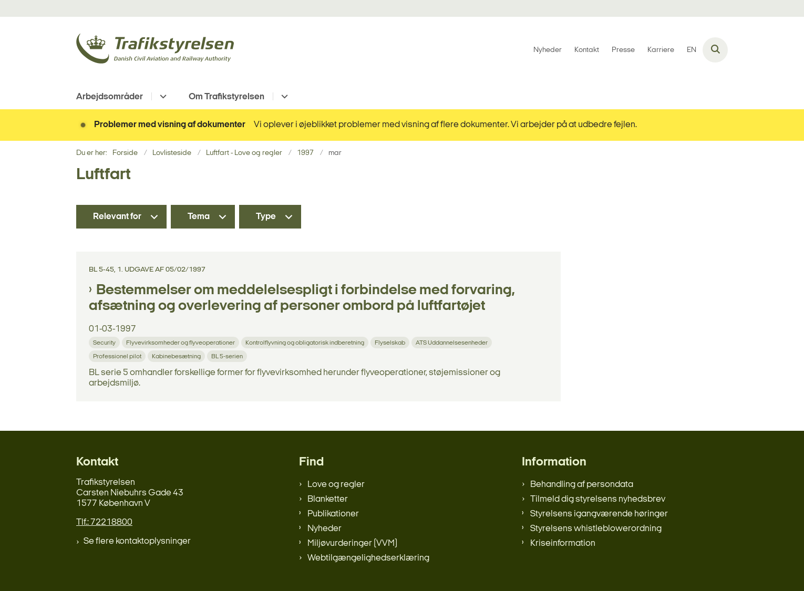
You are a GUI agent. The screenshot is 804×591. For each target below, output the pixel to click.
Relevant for (117, 216)
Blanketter (327, 499)
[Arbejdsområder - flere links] (161, 96)
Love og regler (336, 484)
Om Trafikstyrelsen (226, 96)
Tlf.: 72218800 (104, 522)
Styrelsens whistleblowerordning (596, 528)
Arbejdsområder (109, 96)
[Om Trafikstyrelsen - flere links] (283, 96)
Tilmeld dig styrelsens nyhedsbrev (597, 499)
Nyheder (324, 528)
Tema (199, 216)
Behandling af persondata (581, 484)
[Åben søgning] (715, 50)
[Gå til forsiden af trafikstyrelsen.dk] (155, 50)
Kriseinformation (562, 543)
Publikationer (333, 514)
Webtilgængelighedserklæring (368, 558)
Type (266, 216)
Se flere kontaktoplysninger (137, 541)
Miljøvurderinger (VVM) (352, 543)
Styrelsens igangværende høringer (599, 514)
